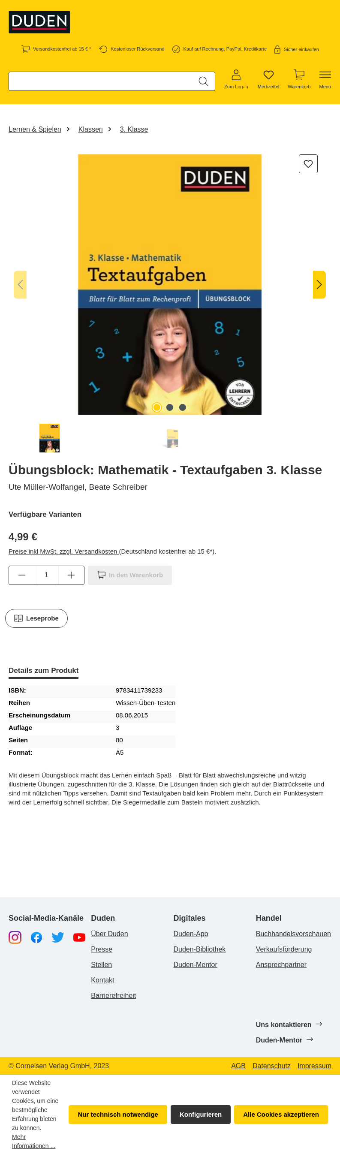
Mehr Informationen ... (33, 1141)
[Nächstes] (319, 285)
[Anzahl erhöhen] (71, 575)
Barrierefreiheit (113, 995)
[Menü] (325, 79)
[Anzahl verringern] (22, 575)
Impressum (314, 1066)
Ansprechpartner (281, 964)
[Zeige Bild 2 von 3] (169, 407)
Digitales (190, 918)
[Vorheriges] (20, 285)
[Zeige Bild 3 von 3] (182, 407)
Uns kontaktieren (289, 1024)
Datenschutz (272, 1066)
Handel (269, 918)
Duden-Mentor (195, 964)
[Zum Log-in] (236, 79)
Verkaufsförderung (284, 949)
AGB (238, 1066)
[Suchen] (203, 81)
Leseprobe (36, 618)
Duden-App (191, 933)
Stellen (101, 964)
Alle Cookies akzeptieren (281, 1114)
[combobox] (101, 81)
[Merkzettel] (268, 79)
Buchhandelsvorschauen (293, 933)
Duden (103, 918)
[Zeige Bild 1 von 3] (156, 407)
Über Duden (109, 933)
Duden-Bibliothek (200, 949)
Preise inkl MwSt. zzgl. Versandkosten (64, 551)
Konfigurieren (201, 1114)
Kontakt (102, 980)
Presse (101, 949)
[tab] (43, 671)
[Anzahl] (46, 575)
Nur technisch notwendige (118, 1114)
